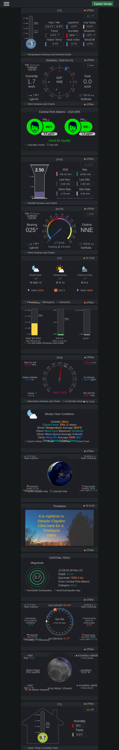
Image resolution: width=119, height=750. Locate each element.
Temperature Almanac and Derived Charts (48, 54)
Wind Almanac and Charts (40, 104)
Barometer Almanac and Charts (42, 401)
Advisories (63, 302)
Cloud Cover (82, 441)
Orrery (29, 640)
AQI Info (52, 145)
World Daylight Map (36, 491)
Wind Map (63, 441)
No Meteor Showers (37, 690)
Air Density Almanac (74, 401)
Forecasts (31, 302)
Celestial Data (58, 491)
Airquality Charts (35, 145)
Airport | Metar (33, 441)
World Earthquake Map (67, 590)
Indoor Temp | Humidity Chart (41, 748)
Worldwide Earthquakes (38, 590)
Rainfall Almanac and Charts (41, 203)
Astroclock (42, 640)
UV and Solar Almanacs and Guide (44, 343)
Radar (49, 441)
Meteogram (46, 302)
